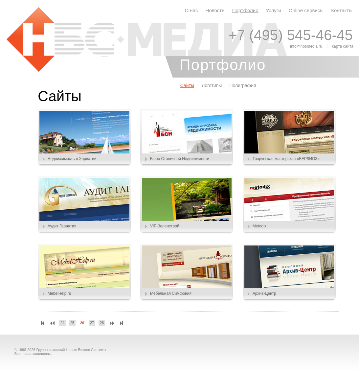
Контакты (341, 10)
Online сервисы (306, 10)
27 (92, 323)
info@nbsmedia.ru (306, 46)
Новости (215, 10)
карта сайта (342, 46)
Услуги (273, 10)
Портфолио (245, 10)
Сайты (187, 85)
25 (72, 323)
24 (62, 323)
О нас (191, 10)
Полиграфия (242, 85)
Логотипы (212, 85)
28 (102, 323)
